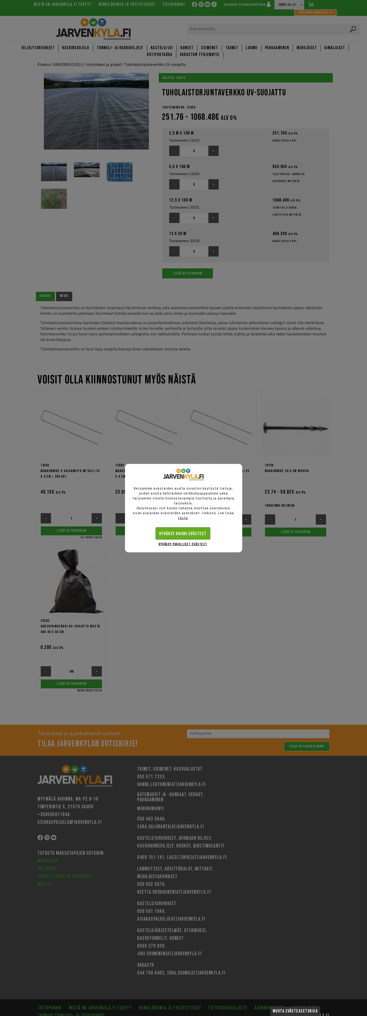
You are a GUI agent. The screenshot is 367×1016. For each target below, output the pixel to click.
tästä (183, 518)
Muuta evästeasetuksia (295, 1011)
